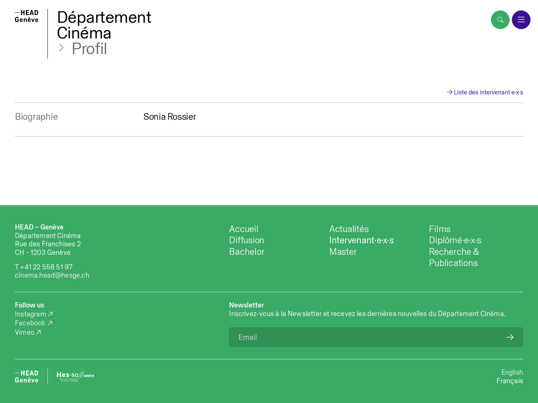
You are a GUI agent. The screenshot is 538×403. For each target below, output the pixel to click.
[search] (500, 19)
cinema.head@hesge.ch (52, 275)
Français (510, 381)
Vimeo (24, 332)
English (512, 372)
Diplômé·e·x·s (455, 240)
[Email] (376, 337)
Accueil (243, 228)
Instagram (30, 314)
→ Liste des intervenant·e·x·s (485, 92)
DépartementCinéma (104, 24)
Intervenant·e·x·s (361, 240)
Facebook (30, 323)
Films (440, 228)
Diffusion (247, 240)
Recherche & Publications (453, 257)
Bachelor (246, 251)
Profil (89, 48)
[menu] (521, 19)
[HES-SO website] (75, 376)
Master (343, 251)
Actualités (348, 228)
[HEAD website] (26, 376)
